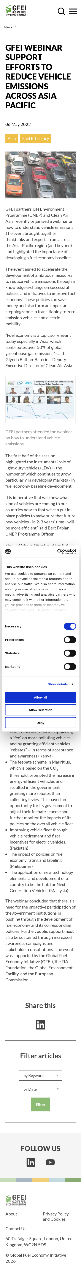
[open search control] (61, 11)
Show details (58, 684)
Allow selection (40, 710)
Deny (40, 722)
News (8, 27)
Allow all (40, 697)
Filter (40, 1104)
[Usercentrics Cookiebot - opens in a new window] (57, 551)
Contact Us (15, 1228)
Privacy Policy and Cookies (56, 1216)
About (11, 1213)
